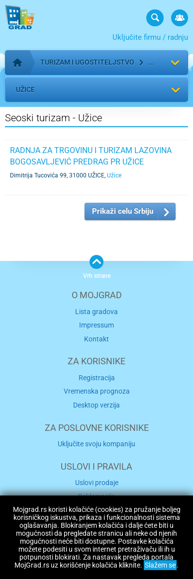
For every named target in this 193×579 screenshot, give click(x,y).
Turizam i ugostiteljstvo (87, 62)
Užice (25, 89)
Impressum (96, 325)
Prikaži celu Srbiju (122, 211)
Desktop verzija (96, 405)
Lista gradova (96, 312)
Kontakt (96, 339)
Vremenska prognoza (97, 391)
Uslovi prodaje (96, 483)
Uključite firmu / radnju (150, 37)
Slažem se (160, 565)
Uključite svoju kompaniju (96, 444)
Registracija (97, 378)
